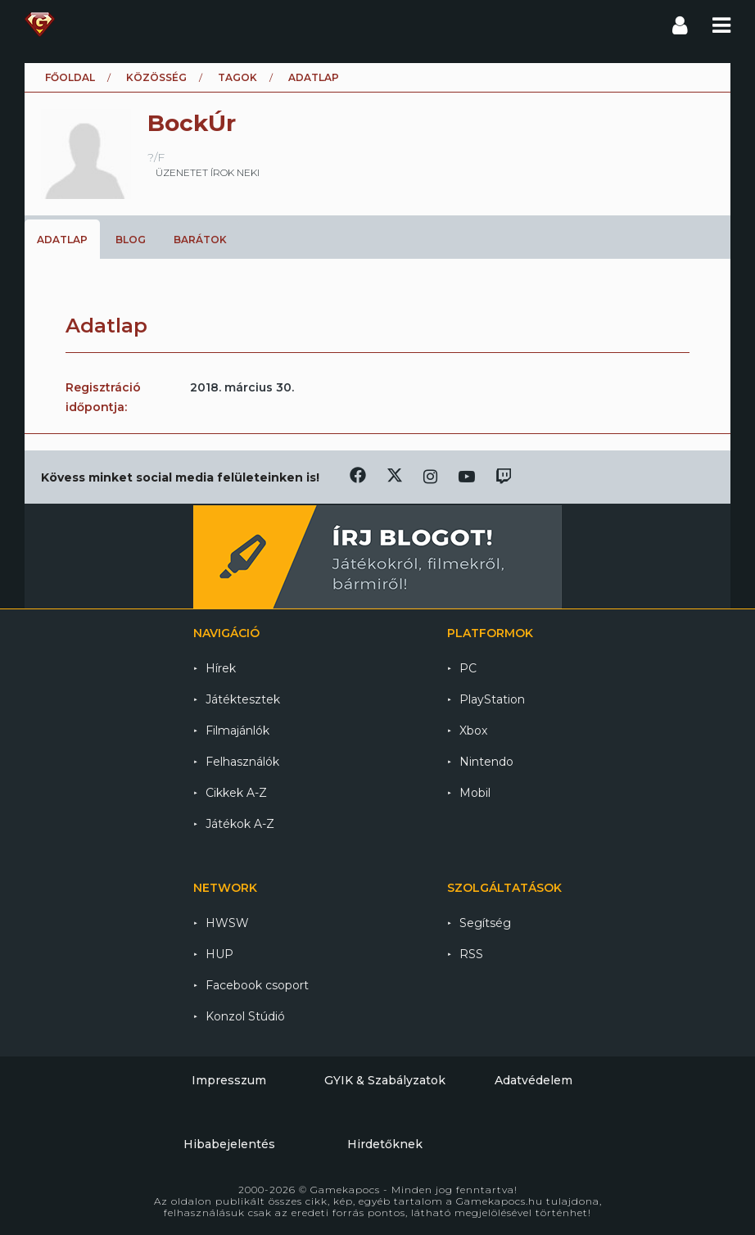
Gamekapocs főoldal (40, 24)
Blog (130, 239)
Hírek (221, 668)
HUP (219, 954)
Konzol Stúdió (245, 1016)
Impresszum (229, 1080)
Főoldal (70, 77)
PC (468, 668)
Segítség (485, 923)
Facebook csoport (257, 985)
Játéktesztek (243, 699)
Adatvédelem (533, 1080)
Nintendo (486, 761)
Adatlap (62, 239)
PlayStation (492, 699)
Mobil (475, 792)
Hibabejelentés (229, 1144)
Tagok (237, 77)
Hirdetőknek (385, 1144)
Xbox (473, 730)
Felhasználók (242, 761)
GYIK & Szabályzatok (384, 1080)
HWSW (227, 923)
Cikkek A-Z (236, 792)
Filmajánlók (237, 730)
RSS (471, 954)
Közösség (156, 77)
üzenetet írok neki (208, 172)
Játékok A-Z (240, 824)
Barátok (200, 239)
